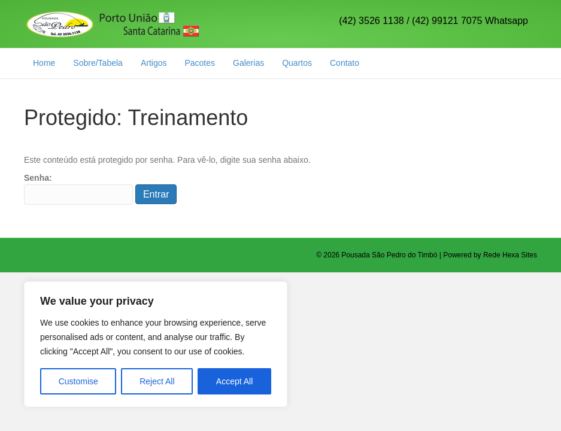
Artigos (154, 63)
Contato (344, 63)
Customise (78, 381)
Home (44, 63)
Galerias (248, 63)
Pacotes (199, 63)
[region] (155, 344)
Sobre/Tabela (98, 63)
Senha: (78, 188)
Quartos (297, 63)
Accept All (234, 381)
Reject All (157, 381)
